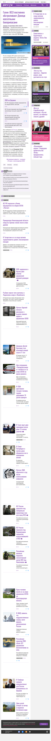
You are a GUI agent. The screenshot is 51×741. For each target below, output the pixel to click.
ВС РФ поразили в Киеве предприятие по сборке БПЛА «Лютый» (15, 103)
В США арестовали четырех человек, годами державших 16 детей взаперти (22, 392)
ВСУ (4, 164)
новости (6, 200)
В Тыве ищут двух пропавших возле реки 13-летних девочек (22, 428)
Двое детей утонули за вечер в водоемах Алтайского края (22, 706)
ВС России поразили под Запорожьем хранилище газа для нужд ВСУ (15, 110)
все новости (36, 26)
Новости (19, 5)
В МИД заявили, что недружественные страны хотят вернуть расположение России (22, 620)
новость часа (38, 11)
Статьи (26, 5)
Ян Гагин (16, 164)
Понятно (43, 724)
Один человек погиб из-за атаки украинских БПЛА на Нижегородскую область (22, 595)
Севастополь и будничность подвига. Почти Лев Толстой (40, 36)
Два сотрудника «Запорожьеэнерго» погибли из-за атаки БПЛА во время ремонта (22, 369)
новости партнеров (9, 196)
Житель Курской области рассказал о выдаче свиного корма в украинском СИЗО (22, 313)
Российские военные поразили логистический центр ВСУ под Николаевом (13, 125)
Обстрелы (9, 164)
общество (36, 105)
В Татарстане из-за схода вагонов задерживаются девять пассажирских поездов (15, 239)
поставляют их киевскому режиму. (13, 156)
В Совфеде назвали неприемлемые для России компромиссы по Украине (22, 685)
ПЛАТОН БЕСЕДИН (37, 42)
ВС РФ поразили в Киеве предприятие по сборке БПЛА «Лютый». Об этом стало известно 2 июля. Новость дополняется (14, 212)
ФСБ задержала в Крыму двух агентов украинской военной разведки (40, 62)
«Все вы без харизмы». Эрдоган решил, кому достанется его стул (40, 74)
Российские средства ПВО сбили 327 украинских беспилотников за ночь (22, 644)
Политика (35, 133)
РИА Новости (19, 80)
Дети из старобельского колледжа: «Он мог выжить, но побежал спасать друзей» (40, 112)
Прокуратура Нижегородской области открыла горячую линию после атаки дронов (15, 222)
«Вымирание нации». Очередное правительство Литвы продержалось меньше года (40, 151)
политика (36, 68)
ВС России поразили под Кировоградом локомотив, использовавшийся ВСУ (12, 117)
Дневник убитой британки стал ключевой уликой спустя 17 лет (22, 349)
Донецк (5, 26)
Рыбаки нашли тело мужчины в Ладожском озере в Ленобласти (14, 293)
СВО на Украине (19, 2)
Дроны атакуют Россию (32, 2)
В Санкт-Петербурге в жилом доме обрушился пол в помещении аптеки (22, 452)
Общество (35, 58)
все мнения (45, 42)
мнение (36, 31)
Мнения (33, 5)
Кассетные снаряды (8, 167)
